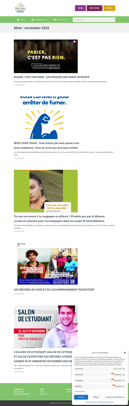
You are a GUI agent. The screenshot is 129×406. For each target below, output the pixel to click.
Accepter (81, 397)
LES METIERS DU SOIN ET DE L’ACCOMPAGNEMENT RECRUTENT (54, 289)
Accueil (21, 20)
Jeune (80, 8)
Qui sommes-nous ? (39, 20)
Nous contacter (61, 20)
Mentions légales (19, 391)
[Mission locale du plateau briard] (20, 7)
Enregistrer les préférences (115, 397)
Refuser (96, 397)
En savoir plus (70, 391)
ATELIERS (109, 8)
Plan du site (43, 394)
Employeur (94, 8)
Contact (42, 391)
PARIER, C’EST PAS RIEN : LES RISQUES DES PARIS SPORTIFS (51, 77)
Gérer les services (80, 391)
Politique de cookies (91, 402)
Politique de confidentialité (105, 402)
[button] (125, 353)
